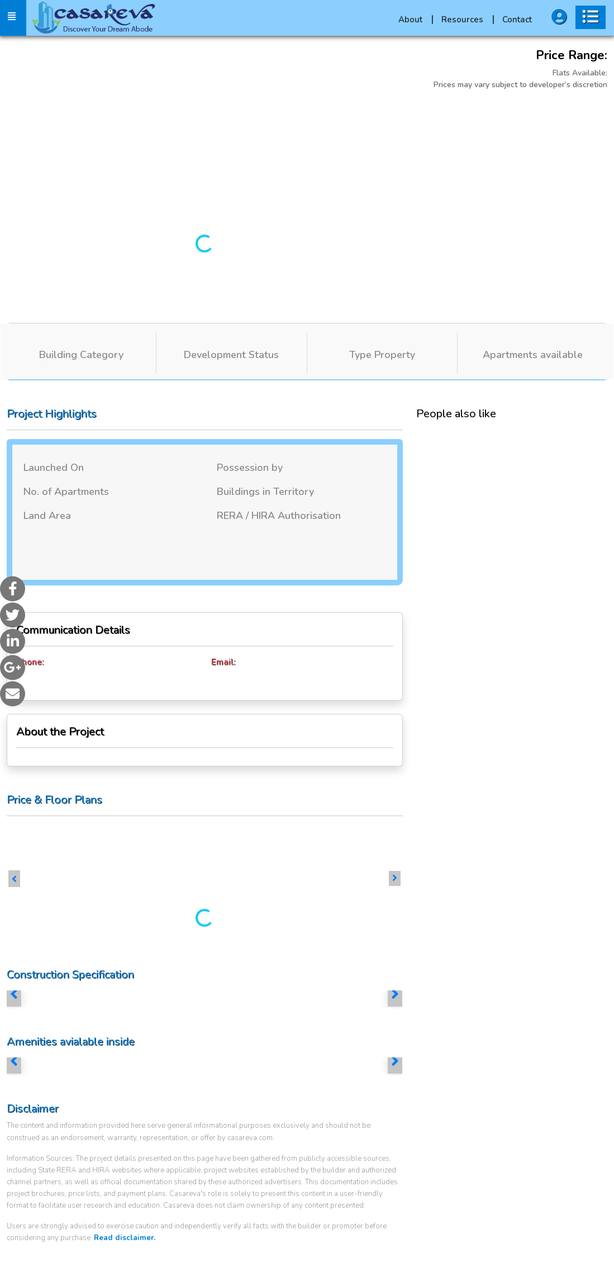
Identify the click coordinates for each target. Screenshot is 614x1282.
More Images (448, 113)
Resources (467, 19)
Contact (517, 19)
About (416, 19)
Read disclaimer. (124, 1238)
